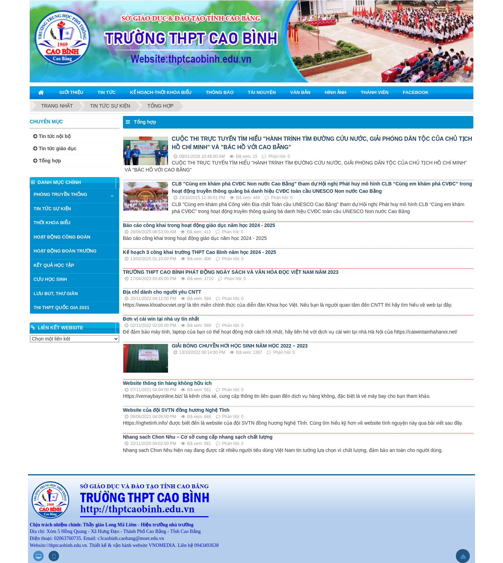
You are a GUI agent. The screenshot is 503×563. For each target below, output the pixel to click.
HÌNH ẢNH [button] (336, 92)
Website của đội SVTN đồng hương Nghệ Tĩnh (176, 410)
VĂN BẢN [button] (300, 92)
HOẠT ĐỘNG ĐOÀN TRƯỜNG (65, 251)
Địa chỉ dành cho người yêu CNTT (162, 292)
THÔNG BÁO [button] (219, 92)
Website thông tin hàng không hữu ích (167, 383)
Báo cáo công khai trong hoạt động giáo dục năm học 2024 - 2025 (199, 225)
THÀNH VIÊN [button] (374, 92)
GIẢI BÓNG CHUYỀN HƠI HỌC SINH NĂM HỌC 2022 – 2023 (240, 346)
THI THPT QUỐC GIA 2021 (61, 307)
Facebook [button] (416, 92)
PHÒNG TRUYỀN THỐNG (60, 194)
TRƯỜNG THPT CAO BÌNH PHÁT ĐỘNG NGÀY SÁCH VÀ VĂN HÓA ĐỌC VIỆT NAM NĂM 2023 (230, 272)
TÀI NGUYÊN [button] (262, 92)
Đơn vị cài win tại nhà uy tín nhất (161, 319)
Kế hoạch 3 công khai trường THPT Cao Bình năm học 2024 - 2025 (199, 252)
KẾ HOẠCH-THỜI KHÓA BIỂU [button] (160, 92)
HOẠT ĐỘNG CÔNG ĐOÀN (62, 237)
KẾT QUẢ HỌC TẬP (54, 265)
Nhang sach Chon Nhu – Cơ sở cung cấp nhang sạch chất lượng (198, 437)
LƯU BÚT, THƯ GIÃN (56, 293)
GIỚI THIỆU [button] (71, 92)
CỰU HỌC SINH (50, 279)
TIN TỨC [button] (106, 92)
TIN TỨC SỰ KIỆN (52, 208)
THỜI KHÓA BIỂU (52, 222)
